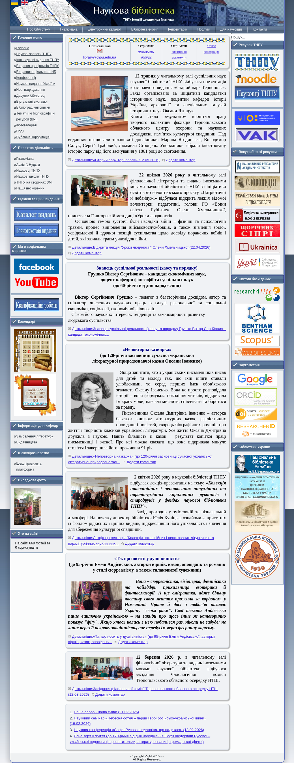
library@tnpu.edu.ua (99, 57)
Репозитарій (177, 29)
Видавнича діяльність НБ (36, 72)
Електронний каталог (104, 29)
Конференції (26, 78)
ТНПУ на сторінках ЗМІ (34, 182)
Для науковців (231, 29)
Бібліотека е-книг (144, 29)
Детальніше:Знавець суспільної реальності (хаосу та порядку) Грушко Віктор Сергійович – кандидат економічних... (147, 332)
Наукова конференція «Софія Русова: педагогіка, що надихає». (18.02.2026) (139, 730)
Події (20, 131)
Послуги (203, 29)
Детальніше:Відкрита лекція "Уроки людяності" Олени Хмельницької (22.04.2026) (141, 247)
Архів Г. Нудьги (28, 165)
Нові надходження (30, 90)
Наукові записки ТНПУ (34, 54)
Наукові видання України (35, 84)
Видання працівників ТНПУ (37, 66)
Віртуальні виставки (32, 102)
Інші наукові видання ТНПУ (37, 60)
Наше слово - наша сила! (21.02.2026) (106, 712)
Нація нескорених (30, 188)
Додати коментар (181, 160)
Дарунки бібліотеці (31, 96)
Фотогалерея (26, 125)
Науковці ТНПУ (28, 171)
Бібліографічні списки (33, 107)
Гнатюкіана (68, 29)
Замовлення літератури (34, 436)
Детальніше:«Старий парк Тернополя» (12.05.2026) (116, 160)
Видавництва (26, 442)
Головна (22, 48)
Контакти (260, 29)
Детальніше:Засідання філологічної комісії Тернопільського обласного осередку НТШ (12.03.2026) (143, 692)
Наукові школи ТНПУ (32, 176)
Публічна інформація (33, 137)
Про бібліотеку (38, 29)
